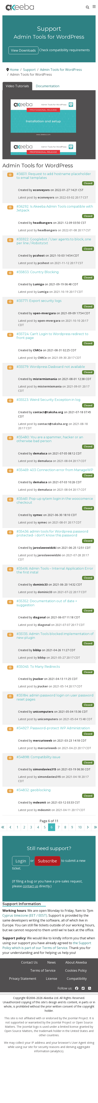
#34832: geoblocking (34, 790)
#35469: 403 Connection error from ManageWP (55, 470)
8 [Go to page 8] (65, 827)
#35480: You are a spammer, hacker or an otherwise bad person (50, 439)
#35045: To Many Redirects (38, 667)
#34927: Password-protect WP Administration (53, 728)
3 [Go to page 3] (31, 827)
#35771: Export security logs (39, 301)
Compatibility (77, 978)
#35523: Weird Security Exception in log (48, 400)
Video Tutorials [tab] (17, 86)
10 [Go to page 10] (80, 827)
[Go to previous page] (10, 827)
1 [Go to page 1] (17, 827)
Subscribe (47, 861)
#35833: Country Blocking (38, 272)
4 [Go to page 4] (38, 827)
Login (20, 861)
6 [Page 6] (52, 827)
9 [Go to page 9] (72, 827)
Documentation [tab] (47, 86)
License (51, 978)
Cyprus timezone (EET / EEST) (24, 915)
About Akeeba (76, 962)
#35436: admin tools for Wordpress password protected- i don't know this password (52, 533)
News (51, 962)
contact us (30, 886)
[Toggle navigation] (94, 7)
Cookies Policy (76, 970)
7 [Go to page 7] (58, 827)
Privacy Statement (22, 978)
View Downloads (23, 50)
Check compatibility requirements (64, 50)
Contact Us (29, 962)
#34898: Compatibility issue (38, 757)
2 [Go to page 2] (24, 827)
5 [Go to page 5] (45, 827)
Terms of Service (43, 970)
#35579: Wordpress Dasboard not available (51, 367)
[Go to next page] (87, 827)
